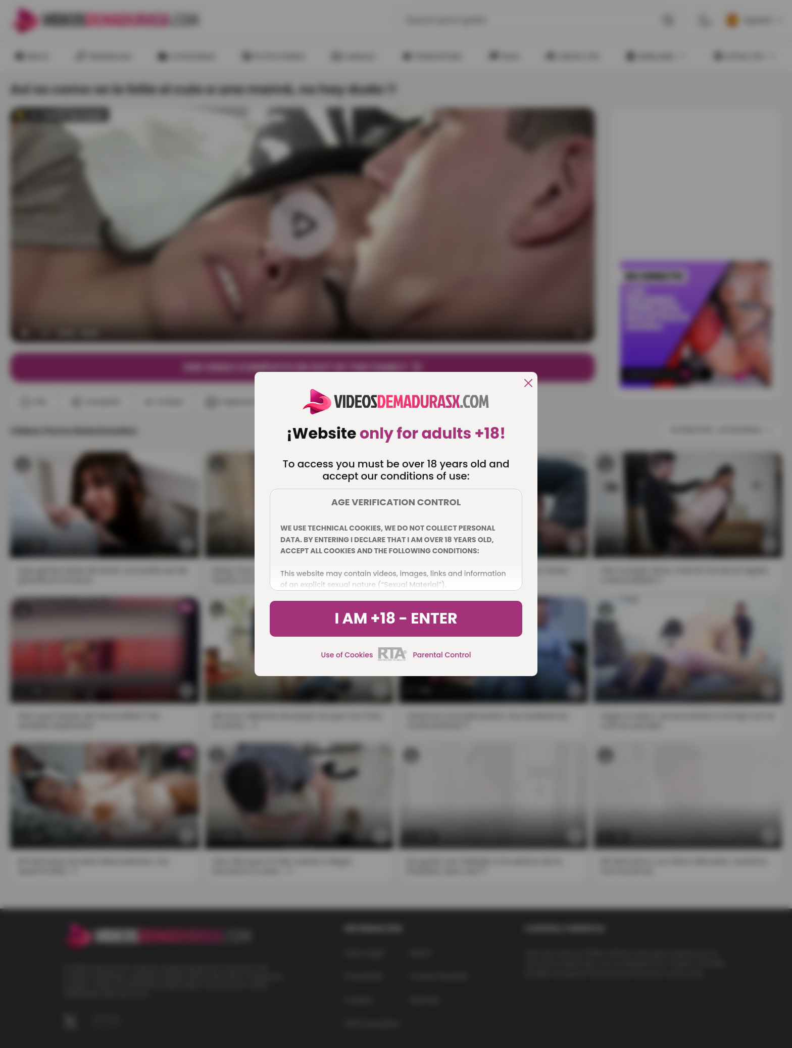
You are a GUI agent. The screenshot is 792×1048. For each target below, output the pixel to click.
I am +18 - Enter (395, 618)
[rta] (393, 659)
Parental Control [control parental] (442, 655)
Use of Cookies (347, 655)
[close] (528, 384)
